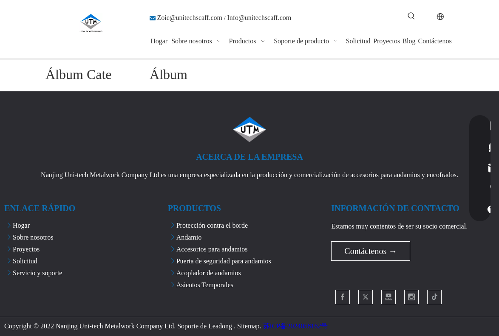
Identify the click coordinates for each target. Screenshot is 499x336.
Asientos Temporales (204, 284)
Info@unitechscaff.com (259, 17)
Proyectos (26, 249)
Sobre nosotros (33, 237)
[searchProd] (368, 16)
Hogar (21, 225)
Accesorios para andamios (212, 249)
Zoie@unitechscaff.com (190, 17)
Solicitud (25, 261)
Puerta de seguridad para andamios (223, 261)
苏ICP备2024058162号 (295, 326)
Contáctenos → (370, 251)
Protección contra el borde (212, 225)
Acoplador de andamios (208, 273)
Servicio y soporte (37, 273)
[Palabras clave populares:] (411, 16)
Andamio (189, 237)
